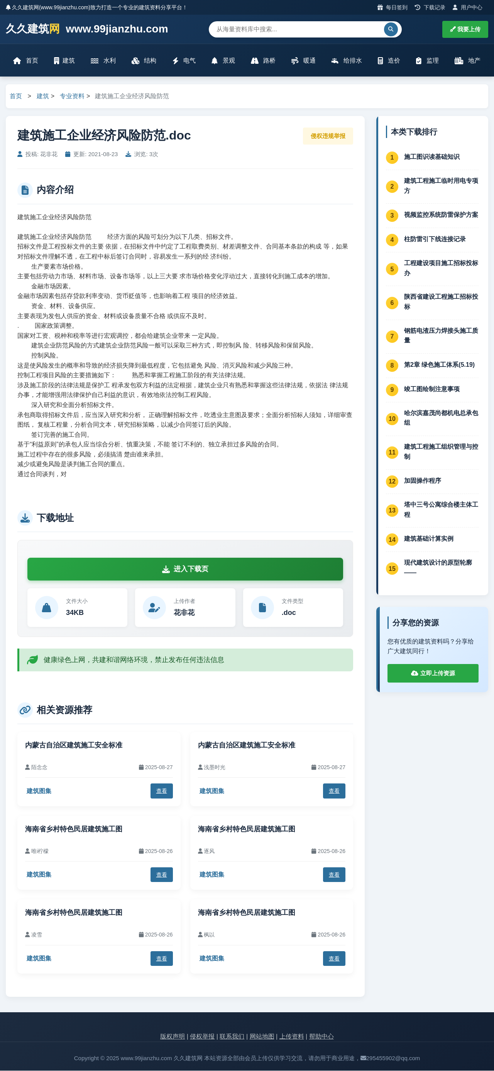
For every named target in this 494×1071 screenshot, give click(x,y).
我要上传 (465, 29)
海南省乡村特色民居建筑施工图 (73, 829)
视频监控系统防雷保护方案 (441, 215)
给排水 (347, 61)
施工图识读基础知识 (432, 157)
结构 (144, 61)
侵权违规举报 (328, 136)
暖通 (303, 61)
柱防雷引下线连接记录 (435, 239)
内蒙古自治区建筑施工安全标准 (73, 745)
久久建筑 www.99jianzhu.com (87, 29)
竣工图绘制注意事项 (432, 389)
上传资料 (291, 1037)
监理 (427, 61)
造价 (388, 61)
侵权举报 (202, 1037)
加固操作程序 (422, 481)
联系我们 (232, 1037)
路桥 (263, 61)
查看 (161, 791)
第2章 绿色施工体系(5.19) (439, 365)
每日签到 (392, 7)
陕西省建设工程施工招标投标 (441, 302)
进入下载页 (185, 570)
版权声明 (172, 1037)
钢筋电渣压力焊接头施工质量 (441, 336)
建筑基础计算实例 (428, 539)
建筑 (64, 61)
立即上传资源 (433, 673)
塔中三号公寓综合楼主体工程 (441, 510)
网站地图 (262, 1037)
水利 (103, 61)
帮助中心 (321, 1037)
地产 (467, 61)
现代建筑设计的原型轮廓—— (438, 568)
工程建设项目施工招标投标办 (441, 269)
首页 (26, 61)
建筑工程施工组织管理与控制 (441, 452)
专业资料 (72, 97)
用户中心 (467, 7)
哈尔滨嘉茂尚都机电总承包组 (441, 418)
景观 (223, 61)
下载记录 (430, 7)
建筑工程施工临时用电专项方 (441, 186)
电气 (184, 61)
